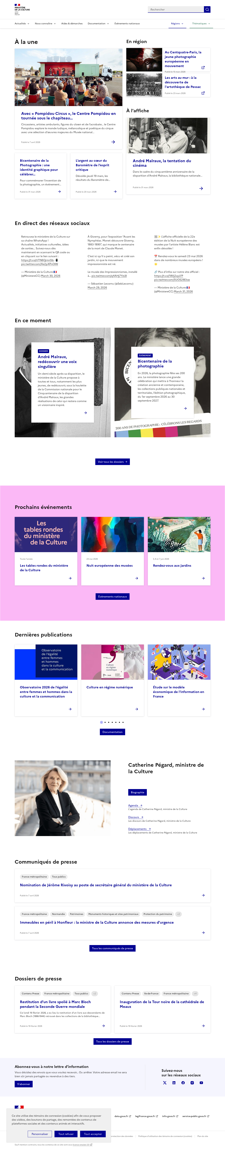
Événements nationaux (127, 23)
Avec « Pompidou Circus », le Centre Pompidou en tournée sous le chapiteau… (68, 116)
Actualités (20, 23)
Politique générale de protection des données (111, 1136)
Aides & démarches (72, 23)
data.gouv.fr (121, 1116)
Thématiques (199, 23)
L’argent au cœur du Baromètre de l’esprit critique (92, 165)
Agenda (133, 805)
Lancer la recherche (207, 9)
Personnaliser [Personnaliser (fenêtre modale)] (40, 1134)
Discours (134, 817)
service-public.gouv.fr (194, 1116)
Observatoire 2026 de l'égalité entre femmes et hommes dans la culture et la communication (46, 692)
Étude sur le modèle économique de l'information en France (178, 692)
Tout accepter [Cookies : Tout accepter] (93, 1134)
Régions (175, 23)
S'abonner (23, 1084)
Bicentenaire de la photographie (155, 363)
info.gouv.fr (168, 1116)
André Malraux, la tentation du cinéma (162, 163)
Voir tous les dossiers (111, 462)
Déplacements (137, 829)
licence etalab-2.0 (81, 1144)
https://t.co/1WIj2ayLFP (168, 276)
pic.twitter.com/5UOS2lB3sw (172, 280)
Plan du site (202, 1136)
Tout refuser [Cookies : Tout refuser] (66, 1134)
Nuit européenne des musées (109, 565)
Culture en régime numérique (109, 687)
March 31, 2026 (183, 291)
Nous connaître (43, 23)
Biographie (137, 792)
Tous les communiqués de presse (112, 948)
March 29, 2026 (97, 287)
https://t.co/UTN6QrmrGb (37, 260)
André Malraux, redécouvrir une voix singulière (57, 362)
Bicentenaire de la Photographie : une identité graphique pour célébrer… (39, 167)
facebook (183, 1082)
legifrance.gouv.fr (145, 1116)
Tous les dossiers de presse (112, 1041)
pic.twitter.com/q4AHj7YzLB (109, 276)
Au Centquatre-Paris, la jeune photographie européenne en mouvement (183, 59)
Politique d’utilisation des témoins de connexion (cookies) (165, 1136)
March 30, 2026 (50, 276)
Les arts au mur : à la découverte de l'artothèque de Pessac (183, 82)
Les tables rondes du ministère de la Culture (44, 568)
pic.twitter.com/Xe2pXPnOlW (39, 264)
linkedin (174, 1082)
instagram (192, 1082)
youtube (201, 1082)
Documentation (96, 23)
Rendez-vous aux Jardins (172, 565)
